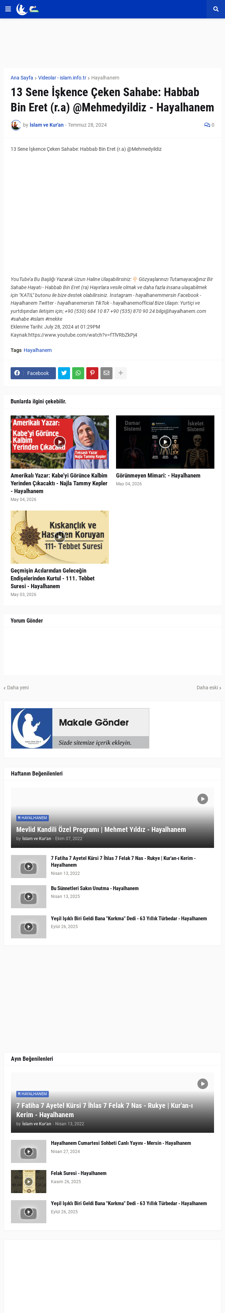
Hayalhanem (105, 77)
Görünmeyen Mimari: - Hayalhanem (158, 475)
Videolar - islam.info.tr (62, 77)
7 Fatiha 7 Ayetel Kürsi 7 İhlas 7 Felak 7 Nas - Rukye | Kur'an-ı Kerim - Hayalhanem (123, 861)
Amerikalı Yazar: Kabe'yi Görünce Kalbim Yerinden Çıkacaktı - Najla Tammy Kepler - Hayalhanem (59, 483)
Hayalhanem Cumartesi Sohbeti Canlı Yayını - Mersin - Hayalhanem (121, 1143)
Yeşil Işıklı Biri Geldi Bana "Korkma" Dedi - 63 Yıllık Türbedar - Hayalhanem (129, 918)
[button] (8, 9)
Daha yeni (18, 687)
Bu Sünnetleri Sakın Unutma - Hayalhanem (95, 888)
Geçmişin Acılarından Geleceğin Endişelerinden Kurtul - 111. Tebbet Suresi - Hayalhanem (52, 578)
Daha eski (207, 687)
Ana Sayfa (22, 77)
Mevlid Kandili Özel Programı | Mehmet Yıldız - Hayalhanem (101, 829)
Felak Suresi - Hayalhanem (78, 1173)
